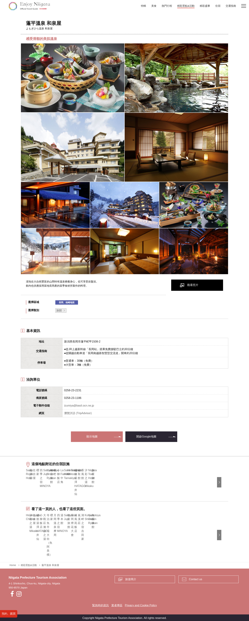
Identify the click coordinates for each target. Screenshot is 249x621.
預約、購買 (9, 613)
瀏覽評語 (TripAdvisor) (78, 413)
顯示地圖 (92, 436)
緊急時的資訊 (100, 604)
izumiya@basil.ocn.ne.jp (79, 405)
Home (13, 564)
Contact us (195, 578)
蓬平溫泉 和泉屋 (50, 564)
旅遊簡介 (130, 578)
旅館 (59, 310)
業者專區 (116, 604)
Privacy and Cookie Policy (141, 604)
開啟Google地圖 (146, 436)
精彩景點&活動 (29, 564)
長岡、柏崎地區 (67, 302)
